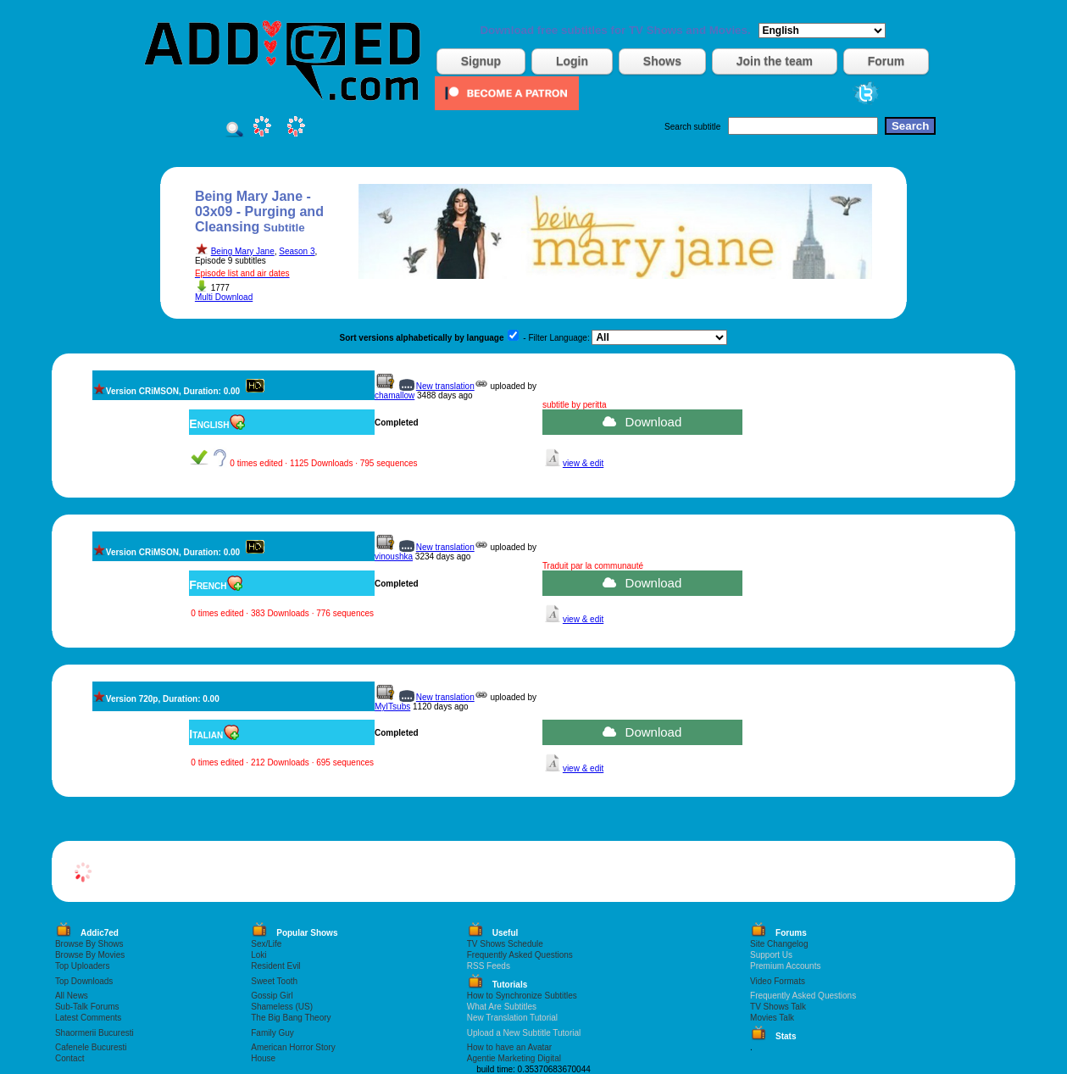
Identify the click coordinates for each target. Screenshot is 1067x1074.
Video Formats (777, 981)
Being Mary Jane (243, 251)
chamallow (394, 395)
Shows (662, 61)
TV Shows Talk (778, 1006)
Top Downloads (84, 981)
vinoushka (394, 556)
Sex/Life (266, 944)
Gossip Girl (271, 995)
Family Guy (272, 1033)
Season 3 (296, 251)
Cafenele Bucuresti (91, 1047)
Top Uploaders (82, 966)
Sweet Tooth (274, 981)
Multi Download (224, 297)
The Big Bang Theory (291, 1017)
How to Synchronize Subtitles (522, 995)
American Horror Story (293, 1047)
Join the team (774, 61)
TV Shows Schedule (505, 944)
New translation (445, 386)
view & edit (583, 463)
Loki (258, 955)
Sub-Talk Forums (87, 1006)
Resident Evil (275, 966)
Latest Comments (88, 1017)
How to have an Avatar (509, 1047)
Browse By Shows (89, 944)
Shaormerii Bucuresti (94, 1033)
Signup (481, 61)
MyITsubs (392, 706)
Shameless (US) (282, 1006)
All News (71, 995)
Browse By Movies (90, 955)
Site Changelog (779, 944)
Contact (69, 1058)
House (263, 1058)
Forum (886, 61)
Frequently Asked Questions (520, 955)
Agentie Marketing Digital (514, 1058)
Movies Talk (772, 1017)
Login (572, 61)
